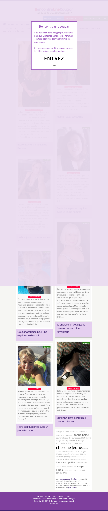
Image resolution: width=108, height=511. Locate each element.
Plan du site (54, 503)
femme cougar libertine (68, 479)
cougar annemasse (64, 435)
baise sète (66, 454)
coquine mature (71, 440)
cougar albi (60, 438)
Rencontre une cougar (47, 496)
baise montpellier (65, 462)
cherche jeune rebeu (73, 438)
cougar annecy (62, 431)
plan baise (72, 488)
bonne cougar (80, 457)
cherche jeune (69, 447)
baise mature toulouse (70, 451)
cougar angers (68, 470)
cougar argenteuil (68, 457)
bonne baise (81, 434)
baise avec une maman (78, 432)
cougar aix (60, 441)
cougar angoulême (68, 466)
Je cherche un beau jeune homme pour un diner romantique (71, 328)
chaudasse (86, 438)
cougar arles (61, 473)
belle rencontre (81, 470)
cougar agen (77, 443)
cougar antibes (63, 459)
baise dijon (67, 443)
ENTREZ (54, 58)
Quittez (54, 65)
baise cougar (75, 454)
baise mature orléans (78, 459)
